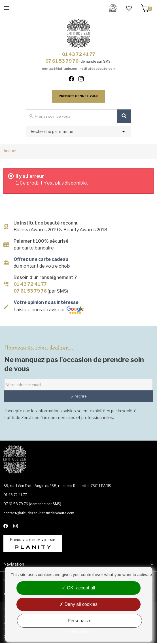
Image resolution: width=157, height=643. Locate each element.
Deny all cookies (78, 604)
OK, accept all (78, 587)
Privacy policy (78, 631)
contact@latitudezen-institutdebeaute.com (78, 69)
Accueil (10, 150)
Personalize (80, 620)
